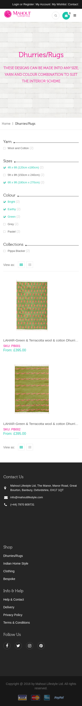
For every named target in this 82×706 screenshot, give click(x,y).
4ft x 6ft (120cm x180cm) (23, 167)
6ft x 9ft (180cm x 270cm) (24, 182)
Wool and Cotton (18, 148)
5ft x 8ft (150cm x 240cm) (24, 175)
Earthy (12, 209)
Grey (11, 224)
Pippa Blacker (16, 251)
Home (6, 123)
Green (12, 216)
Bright (11, 201)
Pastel (12, 231)
